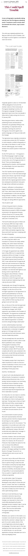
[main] (14, 8)
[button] (2, 2)
